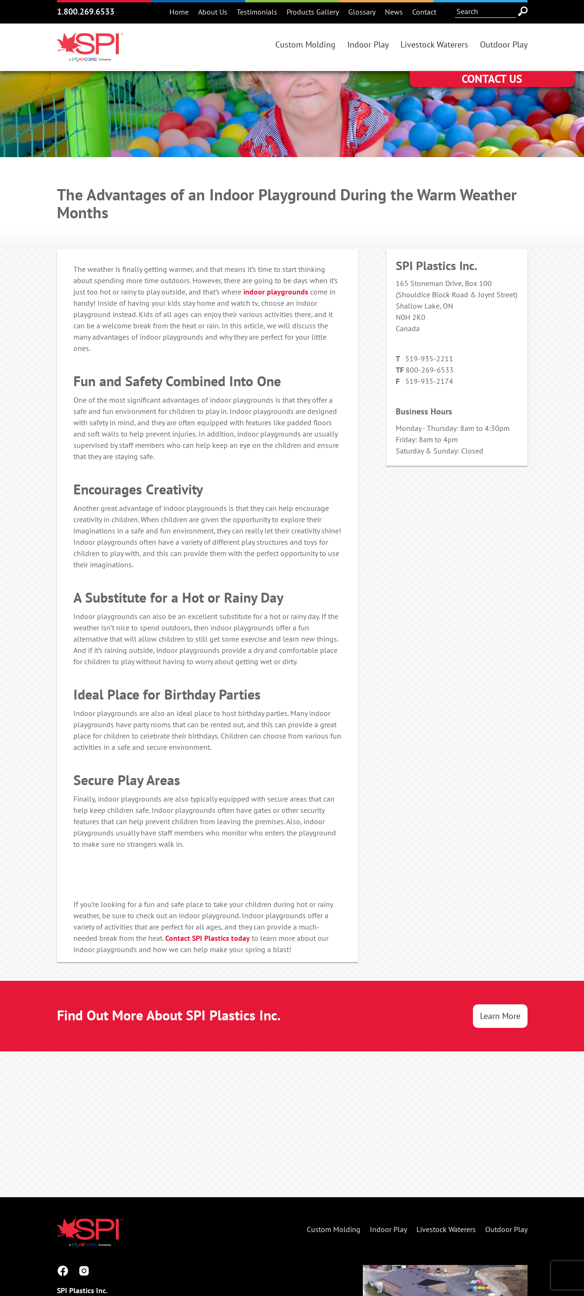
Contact (424, 11)
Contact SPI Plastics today (207, 938)
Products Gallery (313, 11)
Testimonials (257, 11)
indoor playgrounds (275, 291)
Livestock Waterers (434, 44)
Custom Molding (305, 44)
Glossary (362, 11)
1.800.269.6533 (85, 11)
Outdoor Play (504, 44)
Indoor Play (368, 44)
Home (179, 11)
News (394, 11)
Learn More (500, 1015)
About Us (212, 11)
